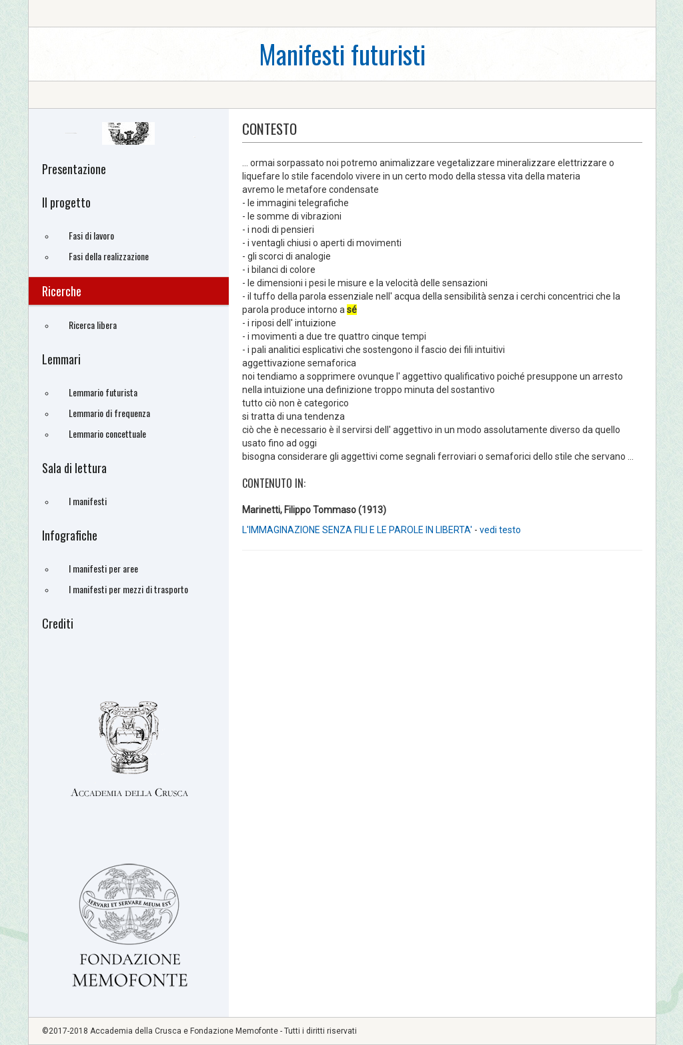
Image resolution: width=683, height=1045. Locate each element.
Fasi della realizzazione (109, 256)
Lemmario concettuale (107, 433)
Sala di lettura (74, 467)
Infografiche (69, 535)
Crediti (57, 623)
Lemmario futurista (103, 392)
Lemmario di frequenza (109, 413)
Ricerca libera (93, 325)
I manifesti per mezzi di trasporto (128, 589)
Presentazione (74, 169)
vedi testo (500, 530)
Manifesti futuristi (342, 54)
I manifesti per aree (103, 568)
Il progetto (66, 202)
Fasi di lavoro (91, 235)
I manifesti (88, 501)
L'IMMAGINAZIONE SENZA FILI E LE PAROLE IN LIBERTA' (357, 530)
